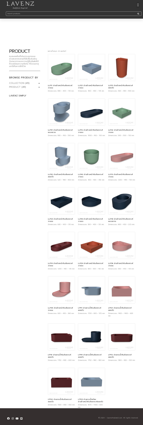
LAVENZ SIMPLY (17, 95)
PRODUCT (15, 87)
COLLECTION (16, 83)
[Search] (138, 14)
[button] (138, 5)
